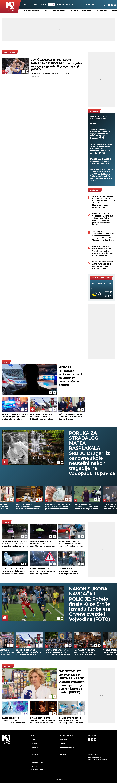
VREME (43, 4)
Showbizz (91, 4)
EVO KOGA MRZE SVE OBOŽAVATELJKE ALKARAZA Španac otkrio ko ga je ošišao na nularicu (87, 506)
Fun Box (33, 766)
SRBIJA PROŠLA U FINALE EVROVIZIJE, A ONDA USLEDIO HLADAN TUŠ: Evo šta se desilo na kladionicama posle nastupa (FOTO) (103, 201)
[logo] (15, 754)
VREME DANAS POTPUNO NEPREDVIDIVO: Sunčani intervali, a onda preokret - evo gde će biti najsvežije (14, 543)
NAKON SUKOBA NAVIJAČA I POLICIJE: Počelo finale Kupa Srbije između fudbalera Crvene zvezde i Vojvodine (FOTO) (101, 148)
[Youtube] (115, 5)
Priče (32, 758)
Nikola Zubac (9, 52)
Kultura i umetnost (38, 770)
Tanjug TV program (66, 747)
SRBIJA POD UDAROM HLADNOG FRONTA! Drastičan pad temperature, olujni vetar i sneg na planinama (43, 543)
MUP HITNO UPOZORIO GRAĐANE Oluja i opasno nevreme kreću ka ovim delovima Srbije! (13, 571)
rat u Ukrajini (87, 11)
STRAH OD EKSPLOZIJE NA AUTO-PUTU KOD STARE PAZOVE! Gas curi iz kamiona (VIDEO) (103, 265)
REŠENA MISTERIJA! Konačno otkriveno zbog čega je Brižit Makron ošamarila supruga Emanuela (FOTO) (100, 133)
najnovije (27, 4)
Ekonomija (71, 4)
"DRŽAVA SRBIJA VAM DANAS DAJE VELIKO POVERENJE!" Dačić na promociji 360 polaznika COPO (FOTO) (87, 652)
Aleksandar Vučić (58, 11)
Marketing (63, 751)
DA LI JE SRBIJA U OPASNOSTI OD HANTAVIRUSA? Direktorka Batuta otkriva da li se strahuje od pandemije (14, 720)
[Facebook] (109, 5)
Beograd (101, 283)
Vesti (36, 4)
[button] (93, 283)
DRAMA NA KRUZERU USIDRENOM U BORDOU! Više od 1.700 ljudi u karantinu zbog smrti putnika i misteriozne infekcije (102, 219)
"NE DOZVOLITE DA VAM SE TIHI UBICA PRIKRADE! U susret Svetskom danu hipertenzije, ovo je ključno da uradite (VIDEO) (72, 682)
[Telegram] (27, 71)
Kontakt (62, 754)
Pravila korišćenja (66, 736)
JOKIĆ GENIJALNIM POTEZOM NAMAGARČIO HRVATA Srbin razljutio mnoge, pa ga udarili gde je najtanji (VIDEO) (56, 64)
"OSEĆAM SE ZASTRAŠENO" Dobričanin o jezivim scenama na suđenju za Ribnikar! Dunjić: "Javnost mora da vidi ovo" (103, 235)
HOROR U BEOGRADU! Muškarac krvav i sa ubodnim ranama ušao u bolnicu (100, 119)
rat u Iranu (74, 11)
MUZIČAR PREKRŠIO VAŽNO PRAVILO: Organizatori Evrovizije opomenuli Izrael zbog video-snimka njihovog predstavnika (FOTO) (29, 652)
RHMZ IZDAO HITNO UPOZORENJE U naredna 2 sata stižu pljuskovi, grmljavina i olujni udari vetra (42, 571)
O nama (62, 743)
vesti (46, 11)
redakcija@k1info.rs (97, 757)
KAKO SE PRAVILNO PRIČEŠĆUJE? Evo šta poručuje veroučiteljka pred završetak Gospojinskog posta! (28, 506)
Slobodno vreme (37, 762)
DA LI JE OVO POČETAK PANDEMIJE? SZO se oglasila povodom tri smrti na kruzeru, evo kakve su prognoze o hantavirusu (70, 720)
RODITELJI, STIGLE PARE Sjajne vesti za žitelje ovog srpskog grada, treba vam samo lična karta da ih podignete (58, 506)
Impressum (63, 739)
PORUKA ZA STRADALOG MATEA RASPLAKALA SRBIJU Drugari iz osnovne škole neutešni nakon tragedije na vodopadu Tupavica (92, 453)
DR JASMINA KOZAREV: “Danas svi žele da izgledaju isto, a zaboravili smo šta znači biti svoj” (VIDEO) (43, 720)
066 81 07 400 (94, 754)
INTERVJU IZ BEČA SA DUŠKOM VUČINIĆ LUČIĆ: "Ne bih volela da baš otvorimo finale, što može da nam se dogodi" (103, 251)
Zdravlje (60, 4)
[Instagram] (112, 5)
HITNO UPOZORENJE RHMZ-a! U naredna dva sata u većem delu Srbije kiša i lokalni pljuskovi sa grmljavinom (69, 543)
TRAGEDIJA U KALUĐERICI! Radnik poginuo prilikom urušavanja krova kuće (101, 161)
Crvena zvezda (102, 11)
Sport (81, 4)
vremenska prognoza (32, 11)
